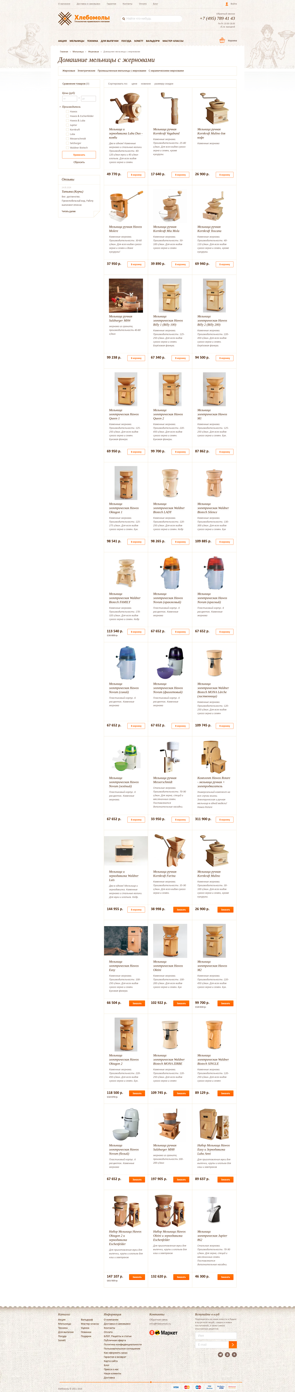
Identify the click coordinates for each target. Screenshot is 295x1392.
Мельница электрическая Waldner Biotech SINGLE (213, 1059)
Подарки (86, 1336)
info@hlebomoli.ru (160, 1323)
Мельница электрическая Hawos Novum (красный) (212, 598)
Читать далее (69, 211)
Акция (62, 41)
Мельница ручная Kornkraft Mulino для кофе (211, 133)
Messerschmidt (78, 138)
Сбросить (79, 162)
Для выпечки (110, 41)
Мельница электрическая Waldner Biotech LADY (169, 508)
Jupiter (73, 125)
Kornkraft (75, 129)
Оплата (143, 3)
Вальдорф (153, 41)
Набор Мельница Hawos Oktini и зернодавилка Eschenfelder (169, 1236)
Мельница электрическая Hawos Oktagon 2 (124, 1059)
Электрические (86, 70)
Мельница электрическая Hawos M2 (212, 966)
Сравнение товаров (73, 83)
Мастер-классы (173, 41)
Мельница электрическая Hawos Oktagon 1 (124, 508)
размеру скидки (163, 83)
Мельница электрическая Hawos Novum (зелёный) (124, 782)
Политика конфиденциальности (123, 1344)
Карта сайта (111, 1361)
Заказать (181, 909)
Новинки (86, 1332)
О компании (111, 1319)
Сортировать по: (118, 83)
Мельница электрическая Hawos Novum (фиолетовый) (168, 688)
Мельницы (77, 41)
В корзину (136, 174)
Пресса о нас (111, 1369)
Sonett (138, 41)
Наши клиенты (112, 1373)
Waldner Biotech (79, 147)
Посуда (126, 41)
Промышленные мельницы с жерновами (122, 70)
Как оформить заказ (115, 1352)
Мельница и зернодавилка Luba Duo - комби (126, 133)
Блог (155, 3)
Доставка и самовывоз (88, 3)
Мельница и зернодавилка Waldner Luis (124, 876)
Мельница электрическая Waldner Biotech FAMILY (125, 598)
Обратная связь (158, 1319)
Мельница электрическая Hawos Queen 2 (168, 414)
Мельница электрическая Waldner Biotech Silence (213, 508)
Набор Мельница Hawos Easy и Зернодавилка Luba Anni (213, 1149)
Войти (234, 3)
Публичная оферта (115, 1340)
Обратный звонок (225, 13)
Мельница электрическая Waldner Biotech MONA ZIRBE (169, 1059)
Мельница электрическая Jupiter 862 (212, 1236)
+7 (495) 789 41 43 (217, 18)
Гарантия (111, 3)
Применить (79, 154)
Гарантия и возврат (115, 1356)
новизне (146, 83)
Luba (72, 134)
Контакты (127, 3)
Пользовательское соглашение (122, 1348)
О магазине (64, 3)
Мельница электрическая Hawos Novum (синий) (124, 688)
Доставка (109, 1377)
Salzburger (75, 143)
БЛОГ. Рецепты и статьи (118, 1336)
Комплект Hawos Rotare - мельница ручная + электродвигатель (213, 782)
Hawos (73, 111)
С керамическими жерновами (166, 70)
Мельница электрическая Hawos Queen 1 (124, 414)
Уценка (85, 1328)
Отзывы (68, 179)
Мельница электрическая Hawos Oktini (168, 966)
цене (134, 83)
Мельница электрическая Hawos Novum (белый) (124, 1149)
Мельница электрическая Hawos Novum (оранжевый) (168, 598)
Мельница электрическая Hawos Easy (124, 966)
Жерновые (68, 70)
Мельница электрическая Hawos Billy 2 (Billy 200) (212, 320)
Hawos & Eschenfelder (82, 116)
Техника (92, 41)
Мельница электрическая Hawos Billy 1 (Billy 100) (168, 320)
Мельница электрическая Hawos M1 (212, 414)
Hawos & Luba (77, 120)
